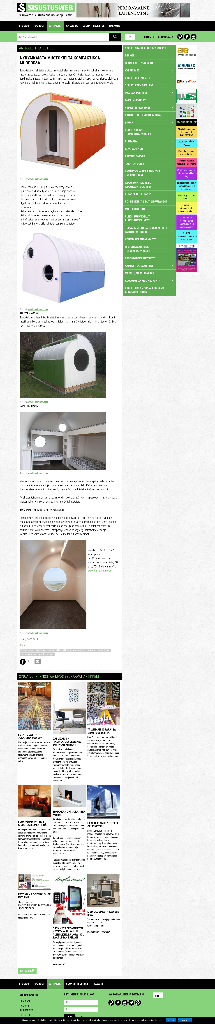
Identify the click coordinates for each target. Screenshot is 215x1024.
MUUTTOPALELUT (135, 209)
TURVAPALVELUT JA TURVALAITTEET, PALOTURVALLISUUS (149, 230)
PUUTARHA (149, 141)
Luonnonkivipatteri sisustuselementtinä (32, 823)
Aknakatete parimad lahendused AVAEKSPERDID (186, 132)
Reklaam (25, 1001)
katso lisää (27, 970)
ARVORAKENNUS (149, 149)
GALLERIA (72, 25)
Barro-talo (41, 650)
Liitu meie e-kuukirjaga (158, 37)
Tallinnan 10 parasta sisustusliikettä (101, 731)
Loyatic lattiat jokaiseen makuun (30, 736)
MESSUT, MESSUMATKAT (139, 273)
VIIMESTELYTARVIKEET (149, 107)
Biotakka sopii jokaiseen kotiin (69, 813)
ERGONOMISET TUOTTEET (140, 258)
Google (138, 1003)
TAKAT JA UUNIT (134, 163)
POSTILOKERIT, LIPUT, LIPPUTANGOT (146, 201)
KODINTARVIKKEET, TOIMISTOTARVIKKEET (149, 132)
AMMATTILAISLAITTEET (149, 265)
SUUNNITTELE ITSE (93, 25)
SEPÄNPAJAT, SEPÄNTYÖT (140, 194)
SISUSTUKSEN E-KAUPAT (139, 85)
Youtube (194, 37)
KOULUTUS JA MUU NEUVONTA (149, 280)
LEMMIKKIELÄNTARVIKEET (140, 239)
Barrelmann (27, 650)
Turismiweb (26, 1010)
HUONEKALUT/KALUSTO (149, 63)
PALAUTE (114, 25)
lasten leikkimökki (57, 650)
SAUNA (149, 122)
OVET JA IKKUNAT (149, 100)
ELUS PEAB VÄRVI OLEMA (186, 143)
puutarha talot (46, 654)
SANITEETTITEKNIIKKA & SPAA (149, 115)
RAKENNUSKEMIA (149, 156)
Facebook (187, 37)
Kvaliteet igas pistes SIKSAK (186, 197)
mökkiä (91, 650)
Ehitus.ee (25, 1015)
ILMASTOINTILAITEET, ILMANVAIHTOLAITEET (138, 184)
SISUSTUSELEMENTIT (149, 78)
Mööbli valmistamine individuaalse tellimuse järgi (187, 173)
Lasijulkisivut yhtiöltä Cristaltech (102, 824)
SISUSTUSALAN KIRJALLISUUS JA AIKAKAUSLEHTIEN (149, 290)
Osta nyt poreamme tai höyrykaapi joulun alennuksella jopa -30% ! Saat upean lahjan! (69, 933)
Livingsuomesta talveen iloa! (103, 913)
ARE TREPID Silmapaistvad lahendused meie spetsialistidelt (186, 222)
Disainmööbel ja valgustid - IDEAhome (186, 162)
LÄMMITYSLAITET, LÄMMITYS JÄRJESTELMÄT (142, 173)
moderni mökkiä (77, 650)
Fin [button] (130, 37)
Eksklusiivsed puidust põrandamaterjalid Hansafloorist (186, 186)
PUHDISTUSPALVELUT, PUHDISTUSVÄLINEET (137, 218)
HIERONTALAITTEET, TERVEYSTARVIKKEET (137, 248)
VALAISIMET (149, 70)
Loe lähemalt (185, 1020)
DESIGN (129, 55)
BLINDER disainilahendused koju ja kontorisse (186, 236)
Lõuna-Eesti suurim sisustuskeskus (186, 153)
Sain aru (170, 1020)
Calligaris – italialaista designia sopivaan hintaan (67, 741)
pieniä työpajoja (28, 654)
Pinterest (180, 37)
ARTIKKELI (55, 25)
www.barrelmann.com (38, 179)
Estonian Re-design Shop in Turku (34, 896)
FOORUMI (39, 25)
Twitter (131, 1003)
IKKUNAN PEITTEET (149, 92)
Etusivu (24, 25)
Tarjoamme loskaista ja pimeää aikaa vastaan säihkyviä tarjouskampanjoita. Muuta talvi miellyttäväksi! (103, 925)
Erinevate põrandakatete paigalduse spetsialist (186, 208)
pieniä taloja (103, 650)
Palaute (24, 1005)
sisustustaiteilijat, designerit (145, 48)
